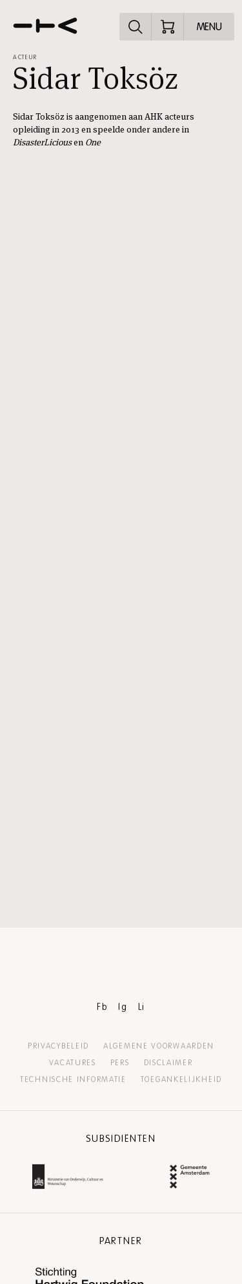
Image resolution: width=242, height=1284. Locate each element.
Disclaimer (168, 1062)
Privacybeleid (58, 1045)
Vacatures (72, 1062)
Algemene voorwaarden (158, 1045)
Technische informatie (73, 1079)
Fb (102, 1007)
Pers (120, 1062)
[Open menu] (209, 27)
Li (141, 1007)
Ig (122, 1007)
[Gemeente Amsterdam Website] (190, 1178)
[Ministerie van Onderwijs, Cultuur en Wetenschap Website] (67, 1178)
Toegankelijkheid (181, 1079)
